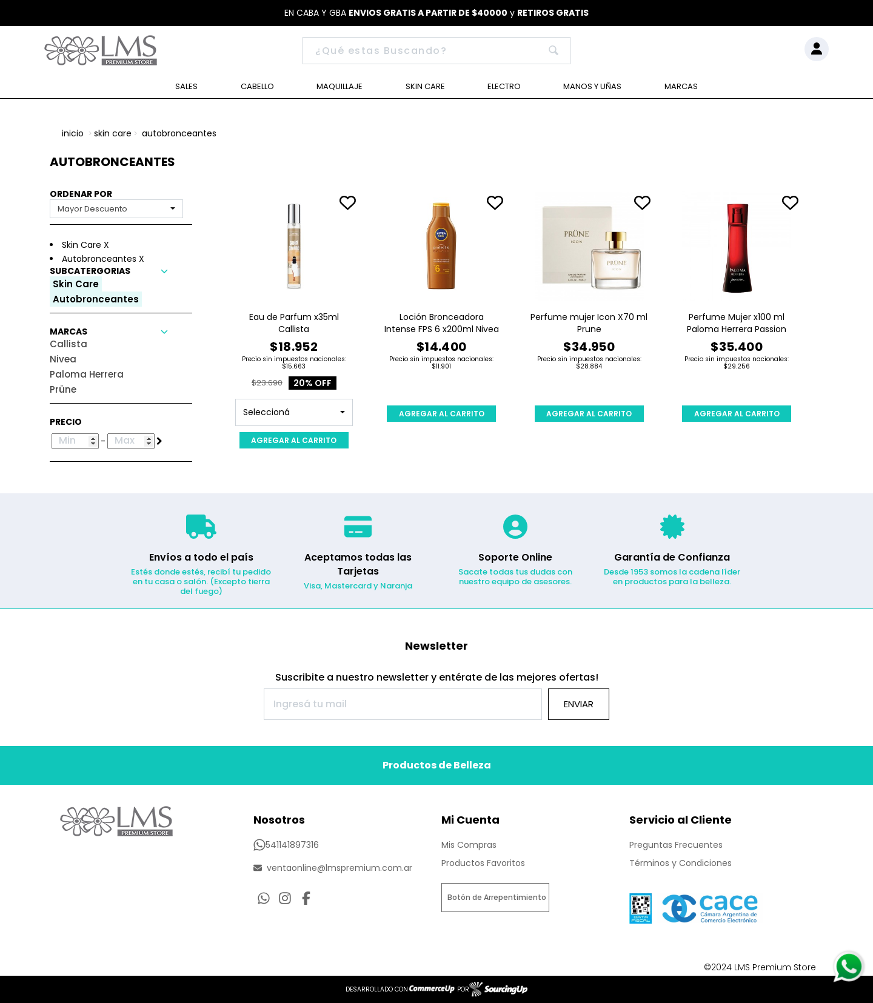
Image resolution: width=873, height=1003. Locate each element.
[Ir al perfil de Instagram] (285, 898)
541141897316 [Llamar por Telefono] (286, 844)
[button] (121, 271)
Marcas (681, 86)
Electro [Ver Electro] (504, 86)
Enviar (579, 704)
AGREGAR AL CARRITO (293, 440)
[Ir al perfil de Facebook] (306, 898)
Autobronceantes (179, 133)
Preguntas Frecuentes (676, 845)
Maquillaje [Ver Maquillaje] (339, 86)
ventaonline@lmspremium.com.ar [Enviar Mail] (332, 868)
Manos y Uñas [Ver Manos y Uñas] (592, 86)
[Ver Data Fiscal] (640, 905)
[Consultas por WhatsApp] (264, 898)
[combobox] (116, 208)
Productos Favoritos (483, 863)
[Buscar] (436, 50)
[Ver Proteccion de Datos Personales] (709, 905)
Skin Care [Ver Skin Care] (425, 86)
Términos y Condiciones (680, 863)
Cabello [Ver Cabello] (257, 86)
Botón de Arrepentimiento (496, 897)
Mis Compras (469, 845)
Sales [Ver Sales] (186, 86)
